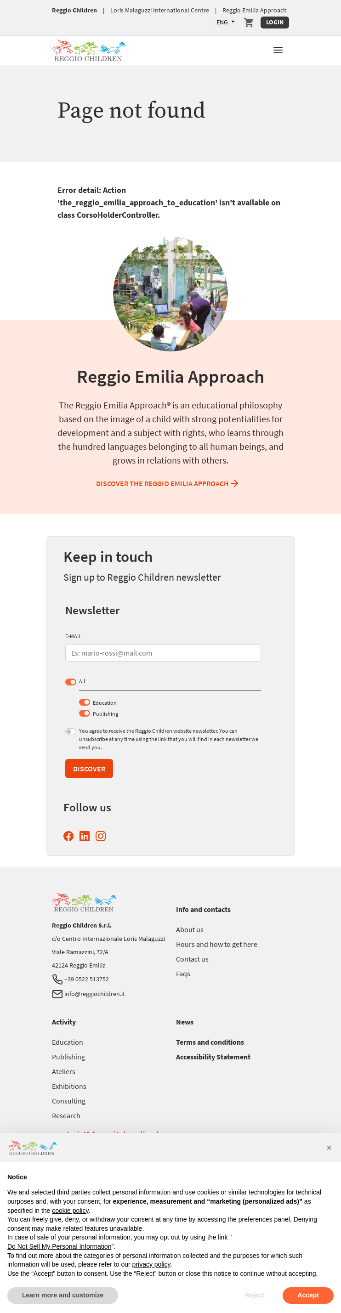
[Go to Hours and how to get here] (216, 944)
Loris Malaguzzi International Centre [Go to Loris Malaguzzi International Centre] (159, 10)
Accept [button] (308, 1295)
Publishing (105, 713)
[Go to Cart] (249, 22)
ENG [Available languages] (222, 22)
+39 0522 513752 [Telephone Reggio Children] (80, 979)
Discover (89, 768)
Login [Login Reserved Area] (275, 22)
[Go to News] (184, 1021)
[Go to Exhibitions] (69, 1086)
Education (105, 702)
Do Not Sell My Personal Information (59, 1246)
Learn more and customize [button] (62, 1295)
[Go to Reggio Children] (88, 49)
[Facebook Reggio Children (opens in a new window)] (70, 836)
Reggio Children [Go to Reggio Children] (74, 10)
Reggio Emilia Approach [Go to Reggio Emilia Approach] (254, 10)
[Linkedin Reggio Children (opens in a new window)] (86, 836)
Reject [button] (254, 1295)
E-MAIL (73, 636)
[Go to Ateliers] (63, 1071)
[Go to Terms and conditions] (210, 1042)
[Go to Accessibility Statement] (213, 1056)
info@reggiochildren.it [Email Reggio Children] (88, 994)
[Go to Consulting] (68, 1100)
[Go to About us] (190, 929)
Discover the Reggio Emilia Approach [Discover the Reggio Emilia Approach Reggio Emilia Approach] (168, 483)
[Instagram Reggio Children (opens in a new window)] (102, 836)
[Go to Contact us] (192, 958)
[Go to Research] (66, 1115)
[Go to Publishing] (68, 1056)
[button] (278, 49)
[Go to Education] (67, 1042)
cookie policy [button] (70, 1210)
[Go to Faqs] (183, 973)
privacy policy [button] (151, 1264)
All (82, 681)
